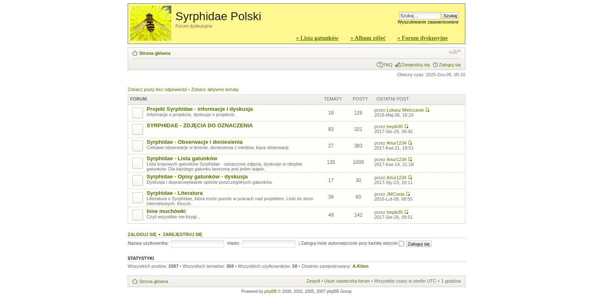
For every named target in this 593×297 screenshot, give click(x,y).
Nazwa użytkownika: (148, 243)
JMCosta (395, 194)
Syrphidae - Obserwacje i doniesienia (195, 142)
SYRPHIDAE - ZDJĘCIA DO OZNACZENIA (200, 125)
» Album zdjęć (368, 38)
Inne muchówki (166, 211)
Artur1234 (396, 142)
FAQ (387, 64)
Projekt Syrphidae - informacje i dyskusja (200, 109)
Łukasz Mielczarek (405, 110)
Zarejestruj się (416, 64)
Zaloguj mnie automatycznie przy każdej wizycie (352, 243)
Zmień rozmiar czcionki (455, 51)
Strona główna (154, 53)
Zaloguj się (450, 64)
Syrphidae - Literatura (175, 193)
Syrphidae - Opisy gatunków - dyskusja (197, 176)
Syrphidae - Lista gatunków (182, 158)
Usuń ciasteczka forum (347, 280)
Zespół (313, 280)
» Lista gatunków (317, 38)
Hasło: (233, 243)
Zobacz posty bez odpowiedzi (157, 89)
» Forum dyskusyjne (422, 38)
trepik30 (395, 126)
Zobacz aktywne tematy (215, 89)
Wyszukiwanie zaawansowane (428, 21)
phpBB (270, 291)
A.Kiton (361, 266)
